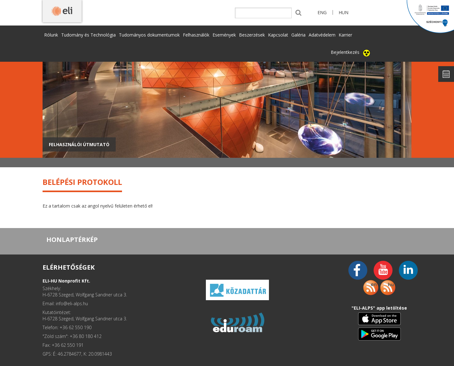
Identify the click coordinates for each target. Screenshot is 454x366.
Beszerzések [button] (252, 35)
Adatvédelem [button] (322, 35)
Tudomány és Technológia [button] (88, 35)
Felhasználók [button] (196, 35)
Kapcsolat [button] (278, 35)
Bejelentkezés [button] (345, 52)
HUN (343, 12)
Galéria (298, 35)
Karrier (345, 35)
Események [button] (224, 35)
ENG (322, 12)
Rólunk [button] (51, 35)
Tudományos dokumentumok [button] (149, 35)
